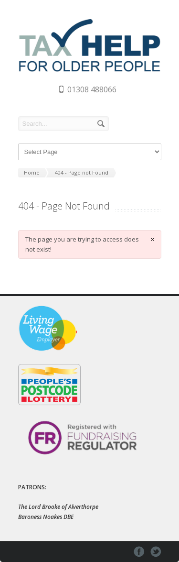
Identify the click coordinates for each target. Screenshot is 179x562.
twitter (155, 551)
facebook (139, 551)
